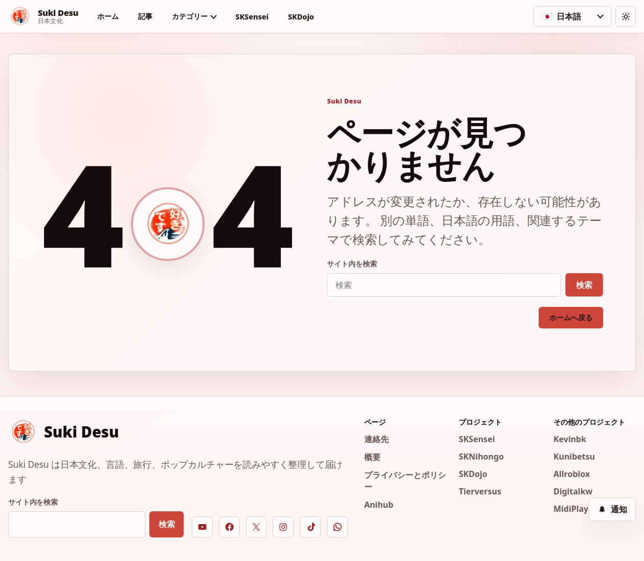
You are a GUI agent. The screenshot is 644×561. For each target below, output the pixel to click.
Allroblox (571, 474)
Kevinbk (569, 439)
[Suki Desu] (43, 16)
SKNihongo (481, 456)
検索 (584, 284)
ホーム (108, 16)
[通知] (612, 509)
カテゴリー (189, 16)
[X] (256, 526)
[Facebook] (229, 526)
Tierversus (480, 491)
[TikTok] (310, 526)
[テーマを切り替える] (625, 16)
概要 (372, 457)
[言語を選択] (572, 16)
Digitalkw (572, 491)
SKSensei (252, 17)
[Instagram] (283, 526)
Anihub (378, 504)
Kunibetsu (574, 456)
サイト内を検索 (351, 263)
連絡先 (376, 439)
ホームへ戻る (570, 317)
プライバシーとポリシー (405, 480)
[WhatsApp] (337, 526)
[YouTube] (202, 526)
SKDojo (301, 17)
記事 (145, 16)
